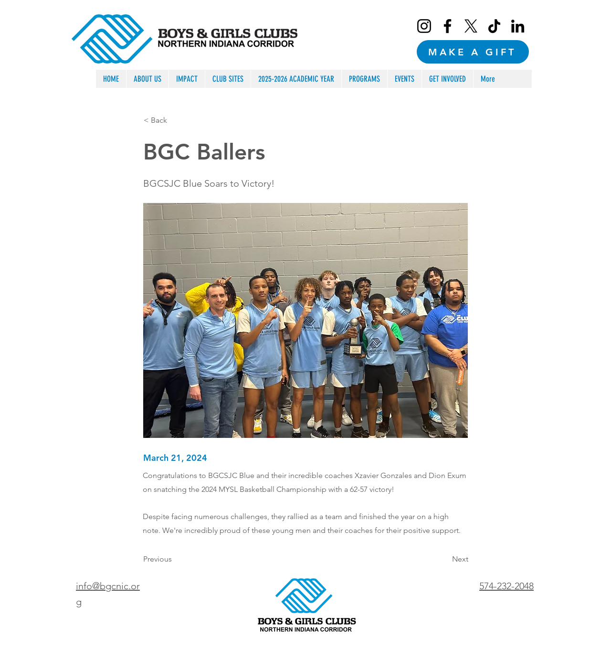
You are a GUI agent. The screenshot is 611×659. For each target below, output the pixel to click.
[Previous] (174, 559)
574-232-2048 (506, 586)
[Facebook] (447, 26)
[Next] (444, 559)
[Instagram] (424, 26)
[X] (471, 26)
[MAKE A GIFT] (473, 52)
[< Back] (175, 120)
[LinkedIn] (517, 26)
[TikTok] (494, 26)
